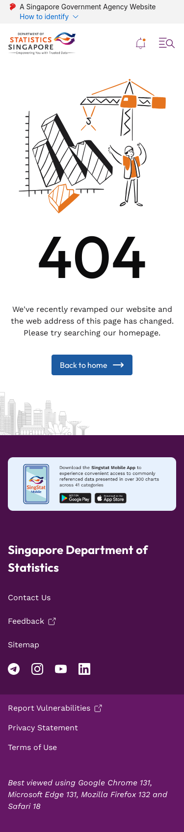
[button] (141, 43)
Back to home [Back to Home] (92, 365)
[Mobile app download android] (92, 484)
